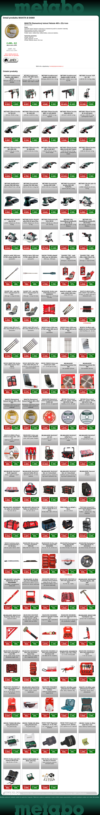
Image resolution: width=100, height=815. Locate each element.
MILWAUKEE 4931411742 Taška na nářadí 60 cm (30, 508)
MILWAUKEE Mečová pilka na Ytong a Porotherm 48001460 (30, 544)
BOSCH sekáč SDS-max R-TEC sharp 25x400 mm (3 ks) (12, 328)
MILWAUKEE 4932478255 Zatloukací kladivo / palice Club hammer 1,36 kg (30, 616)
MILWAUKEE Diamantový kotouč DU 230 (87, 365)
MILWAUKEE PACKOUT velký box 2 (68, 436)
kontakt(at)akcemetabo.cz (56, 66)
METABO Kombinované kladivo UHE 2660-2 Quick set (30, 77)
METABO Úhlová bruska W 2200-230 (31, 148)
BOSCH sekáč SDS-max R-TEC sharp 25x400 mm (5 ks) (30, 328)
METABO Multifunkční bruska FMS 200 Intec (12, 184)
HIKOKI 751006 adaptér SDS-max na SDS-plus (49, 256)
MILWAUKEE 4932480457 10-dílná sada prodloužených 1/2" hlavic (12, 688)
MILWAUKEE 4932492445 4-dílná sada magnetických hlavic (87, 652)
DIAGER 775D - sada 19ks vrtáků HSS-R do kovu (68, 257)
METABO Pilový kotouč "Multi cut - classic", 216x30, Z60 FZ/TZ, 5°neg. (68, 401)
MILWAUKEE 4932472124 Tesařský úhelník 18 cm (11, 616)
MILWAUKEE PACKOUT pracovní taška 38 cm (31, 472)
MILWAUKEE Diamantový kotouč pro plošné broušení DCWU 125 (49, 401)
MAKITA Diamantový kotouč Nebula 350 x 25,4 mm (11, 401)
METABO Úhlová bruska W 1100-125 (31, 112)
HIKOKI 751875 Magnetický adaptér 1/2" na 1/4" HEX (49, 723)
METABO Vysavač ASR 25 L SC (87, 76)
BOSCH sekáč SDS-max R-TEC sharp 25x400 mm (12, 256)
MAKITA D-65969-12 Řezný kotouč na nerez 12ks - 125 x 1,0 (12, 437)
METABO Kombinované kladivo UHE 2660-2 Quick (12, 77)
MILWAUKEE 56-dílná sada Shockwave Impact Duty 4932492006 (49, 544)
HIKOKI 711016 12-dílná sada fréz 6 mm (87, 724)
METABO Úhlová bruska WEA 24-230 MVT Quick (68, 148)
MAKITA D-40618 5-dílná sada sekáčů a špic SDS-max (87, 292)
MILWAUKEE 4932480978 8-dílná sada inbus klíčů (68, 652)
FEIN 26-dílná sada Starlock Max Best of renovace (50, 759)
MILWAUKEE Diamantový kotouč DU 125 (68, 365)
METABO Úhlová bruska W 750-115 (12, 112)
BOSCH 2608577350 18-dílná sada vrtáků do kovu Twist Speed (12, 365)
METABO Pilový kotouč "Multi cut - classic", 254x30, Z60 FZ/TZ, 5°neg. (87, 401)
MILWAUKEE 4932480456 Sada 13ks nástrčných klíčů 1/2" (68, 616)
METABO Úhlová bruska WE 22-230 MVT (49, 148)
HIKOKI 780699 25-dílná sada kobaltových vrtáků (49, 364)
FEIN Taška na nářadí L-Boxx (68, 508)
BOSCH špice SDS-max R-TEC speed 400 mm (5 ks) (68, 329)
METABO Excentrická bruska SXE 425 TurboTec (68, 185)
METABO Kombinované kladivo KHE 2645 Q (49, 76)
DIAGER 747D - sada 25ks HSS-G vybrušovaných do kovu (30, 293)
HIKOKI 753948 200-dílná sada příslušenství (30, 724)
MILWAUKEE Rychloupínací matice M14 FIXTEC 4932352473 (68, 544)
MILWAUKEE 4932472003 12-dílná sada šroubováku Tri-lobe (68, 580)
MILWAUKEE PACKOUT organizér (87, 436)
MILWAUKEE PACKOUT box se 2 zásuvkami (50, 472)
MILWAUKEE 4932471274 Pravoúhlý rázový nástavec (49, 579)
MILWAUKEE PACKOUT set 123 (50, 436)
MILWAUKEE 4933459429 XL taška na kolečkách (11, 508)
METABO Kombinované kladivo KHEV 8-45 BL (68, 76)
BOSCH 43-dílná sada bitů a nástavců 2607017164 (12, 759)
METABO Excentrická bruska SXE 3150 (49, 184)
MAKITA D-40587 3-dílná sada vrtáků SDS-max (68, 292)
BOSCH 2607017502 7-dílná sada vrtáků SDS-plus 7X (31, 364)
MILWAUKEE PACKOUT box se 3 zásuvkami (68, 472)
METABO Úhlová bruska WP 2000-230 (87, 148)
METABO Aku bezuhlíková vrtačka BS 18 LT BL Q (68, 221)
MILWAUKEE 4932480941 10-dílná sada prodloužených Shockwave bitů (49, 652)
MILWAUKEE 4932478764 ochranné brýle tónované (30, 688)
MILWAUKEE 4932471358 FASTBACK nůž (87, 616)
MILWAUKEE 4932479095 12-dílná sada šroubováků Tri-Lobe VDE (12, 652)
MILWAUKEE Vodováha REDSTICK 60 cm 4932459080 (12, 580)
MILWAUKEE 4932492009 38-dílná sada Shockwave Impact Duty (30, 652)
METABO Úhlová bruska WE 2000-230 (12, 148)
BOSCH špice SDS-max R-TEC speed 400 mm (31, 256)
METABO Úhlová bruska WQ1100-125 (68, 112)
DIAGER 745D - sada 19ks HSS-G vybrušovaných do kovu (11, 293)
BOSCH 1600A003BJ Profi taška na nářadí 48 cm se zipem (49, 508)
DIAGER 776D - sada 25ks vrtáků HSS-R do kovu (87, 257)
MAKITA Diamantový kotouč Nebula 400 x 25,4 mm (30, 401)
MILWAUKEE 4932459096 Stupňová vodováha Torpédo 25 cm (49, 616)
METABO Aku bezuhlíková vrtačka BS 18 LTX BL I (87, 221)
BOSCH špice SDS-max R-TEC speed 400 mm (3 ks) (49, 329)
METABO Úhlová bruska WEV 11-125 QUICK (49, 112)
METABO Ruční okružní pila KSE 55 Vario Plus (31, 220)
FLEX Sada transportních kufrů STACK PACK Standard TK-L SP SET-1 (87, 508)
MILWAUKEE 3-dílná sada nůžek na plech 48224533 (30, 436)
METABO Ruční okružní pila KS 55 (12, 220)
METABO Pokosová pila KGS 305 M (50, 220)
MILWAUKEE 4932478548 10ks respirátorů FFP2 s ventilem (49, 688)
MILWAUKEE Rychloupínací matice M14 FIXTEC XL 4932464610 (87, 544)
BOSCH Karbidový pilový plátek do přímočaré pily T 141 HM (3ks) (12, 544)
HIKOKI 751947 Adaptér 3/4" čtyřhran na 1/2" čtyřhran (68, 723)
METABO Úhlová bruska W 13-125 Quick (87, 112)
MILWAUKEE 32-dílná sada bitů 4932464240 (30, 580)
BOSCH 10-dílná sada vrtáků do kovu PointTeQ (87, 328)
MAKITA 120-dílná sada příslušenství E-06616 (68, 688)
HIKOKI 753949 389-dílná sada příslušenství (12, 724)
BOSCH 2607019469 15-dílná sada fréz (31, 760)
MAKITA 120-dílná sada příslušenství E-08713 (87, 688)
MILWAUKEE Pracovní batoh (87, 472)
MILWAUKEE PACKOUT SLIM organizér (12, 472)
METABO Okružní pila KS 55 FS (87, 184)
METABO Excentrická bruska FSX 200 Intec (30, 184)
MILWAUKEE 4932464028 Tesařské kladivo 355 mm (87, 580)
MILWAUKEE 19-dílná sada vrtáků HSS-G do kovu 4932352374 (49, 293)
